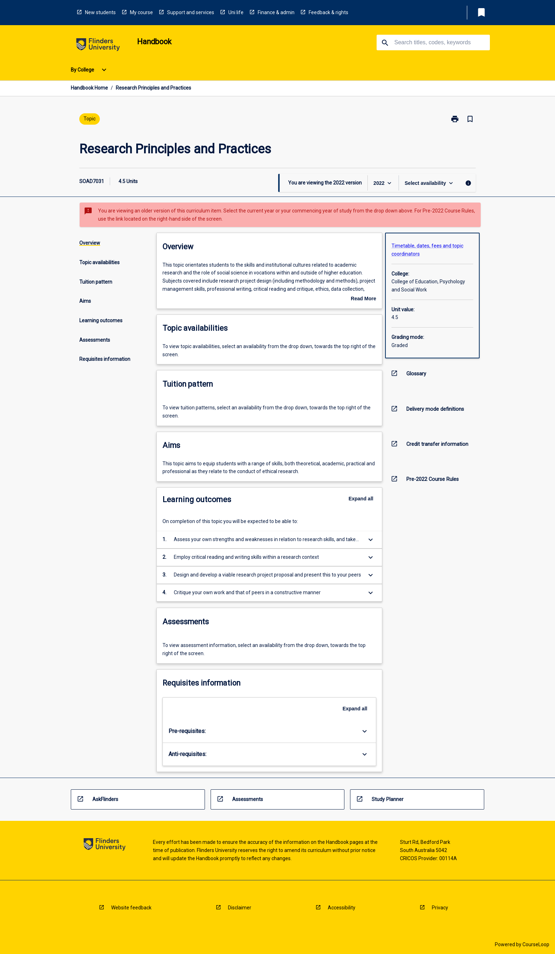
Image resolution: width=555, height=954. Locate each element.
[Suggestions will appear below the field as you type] (433, 42)
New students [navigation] (100, 12)
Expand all (361, 498)
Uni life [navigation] (236, 12)
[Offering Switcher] (429, 183)
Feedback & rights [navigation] (328, 12)
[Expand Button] (370, 539)
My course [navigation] (141, 12)
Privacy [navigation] (440, 907)
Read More (363, 299)
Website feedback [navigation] (131, 907)
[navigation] (98, 45)
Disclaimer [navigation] (239, 907)
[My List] (481, 12)
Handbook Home (89, 88)
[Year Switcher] (383, 183)
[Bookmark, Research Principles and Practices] (470, 119)
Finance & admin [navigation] (276, 12)
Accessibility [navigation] (341, 907)
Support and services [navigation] (190, 12)
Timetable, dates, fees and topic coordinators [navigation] (427, 250)
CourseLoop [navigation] (535, 944)
